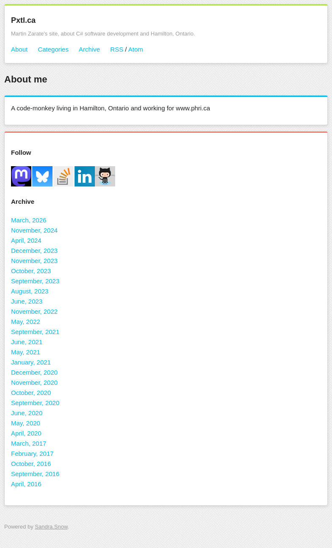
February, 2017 (32, 453)
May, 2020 (25, 423)
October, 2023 (31, 270)
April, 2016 (26, 484)
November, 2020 (34, 382)
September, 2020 (35, 402)
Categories (53, 49)
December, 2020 (34, 372)
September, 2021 (35, 331)
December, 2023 (34, 250)
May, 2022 (25, 321)
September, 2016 (35, 473)
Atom (135, 49)
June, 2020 (26, 412)
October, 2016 (31, 463)
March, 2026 (28, 220)
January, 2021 (31, 362)
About (19, 49)
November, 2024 (34, 230)
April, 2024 (26, 240)
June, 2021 (26, 341)
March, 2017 (28, 443)
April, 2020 (26, 433)
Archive (89, 49)
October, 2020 (31, 392)
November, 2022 (34, 311)
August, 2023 (29, 291)
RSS (116, 49)
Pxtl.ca (23, 20)
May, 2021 (25, 352)
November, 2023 (34, 260)
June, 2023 (26, 301)
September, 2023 (35, 281)
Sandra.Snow (51, 526)
